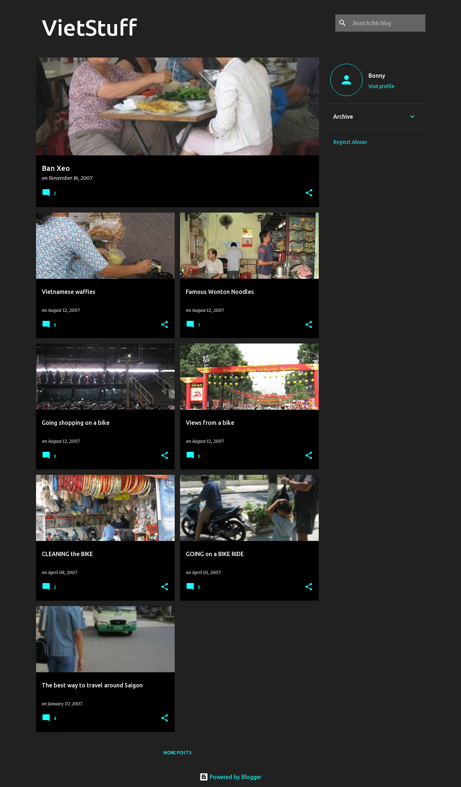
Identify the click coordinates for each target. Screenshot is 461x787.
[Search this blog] (387, 23)
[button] (309, 193)
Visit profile (381, 86)
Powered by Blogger (230, 777)
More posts (178, 752)
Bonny (376, 75)
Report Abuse (350, 142)
